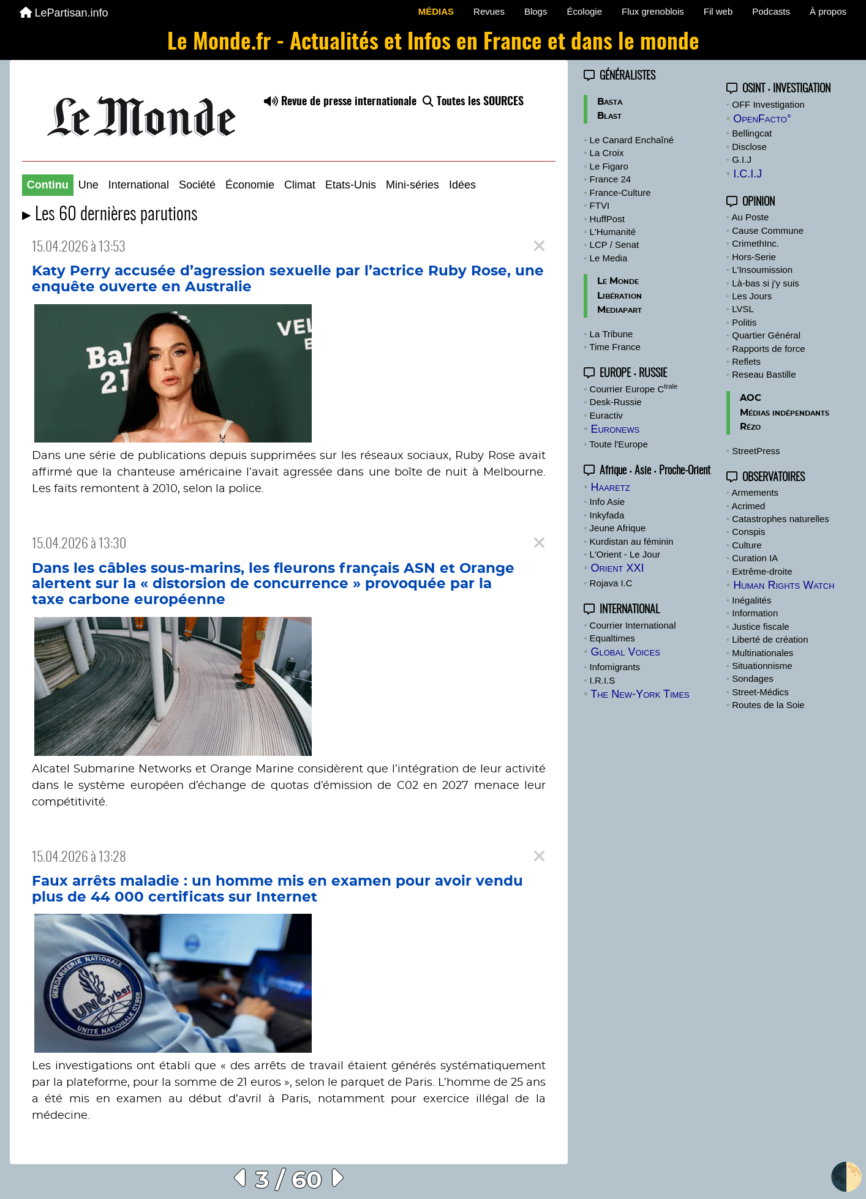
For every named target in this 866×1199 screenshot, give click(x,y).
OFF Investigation (768, 104)
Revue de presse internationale (340, 102)
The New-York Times (640, 694)
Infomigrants (615, 667)
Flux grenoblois (653, 11)
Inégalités (751, 600)
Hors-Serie (754, 257)
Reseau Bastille (764, 374)
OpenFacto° (762, 119)
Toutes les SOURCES (473, 102)
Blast (609, 116)
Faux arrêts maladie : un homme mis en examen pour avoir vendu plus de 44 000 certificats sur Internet (277, 889)
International (138, 185)
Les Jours (752, 296)
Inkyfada (607, 515)
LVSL (743, 309)
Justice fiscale (760, 626)
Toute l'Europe (618, 444)
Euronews (614, 429)
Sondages (753, 678)
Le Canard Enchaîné (632, 140)
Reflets (746, 361)
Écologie (584, 11)
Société (197, 185)
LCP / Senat (614, 244)
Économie (249, 185)
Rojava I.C (611, 583)
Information (755, 613)
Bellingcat (752, 133)
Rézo (750, 426)
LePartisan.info (64, 13)
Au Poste (750, 217)
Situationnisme (762, 665)
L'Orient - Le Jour (625, 554)
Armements (754, 492)
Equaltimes (612, 638)
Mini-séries (412, 185)
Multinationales (762, 653)
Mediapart (619, 310)
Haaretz (610, 487)
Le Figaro (609, 166)
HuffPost (607, 219)
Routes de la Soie (768, 705)
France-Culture (620, 192)
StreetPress (756, 451)
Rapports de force (768, 348)
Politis (744, 322)
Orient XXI (617, 568)
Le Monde (618, 281)
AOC (750, 398)
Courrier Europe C (634, 389)
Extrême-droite (762, 571)
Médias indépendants (784, 412)
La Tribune (611, 334)
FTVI (600, 205)
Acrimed (748, 506)
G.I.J (741, 159)
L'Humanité (613, 231)
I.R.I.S (603, 680)
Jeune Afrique (618, 528)
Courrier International (633, 625)
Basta (609, 101)
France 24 (610, 179)
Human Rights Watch (783, 585)
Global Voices (625, 652)
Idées (462, 185)
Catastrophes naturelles (780, 519)
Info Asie (607, 501)
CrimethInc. (755, 243)
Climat (299, 185)
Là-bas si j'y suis (765, 283)
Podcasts (771, 11)
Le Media (609, 258)
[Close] (539, 246)
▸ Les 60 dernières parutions (110, 215)
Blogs (536, 11)
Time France (615, 347)
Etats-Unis (350, 185)
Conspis (748, 531)
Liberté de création (770, 639)
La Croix (607, 153)
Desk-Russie (616, 402)
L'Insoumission (762, 269)
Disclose (749, 146)
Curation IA (755, 558)
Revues (489, 11)
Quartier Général (766, 335)
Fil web (718, 11)
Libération (619, 296)
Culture (746, 545)
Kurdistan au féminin (632, 541)
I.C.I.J (747, 174)
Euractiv (606, 415)
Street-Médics (760, 692)
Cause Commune (768, 230)
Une (88, 185)
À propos (828, 11)
